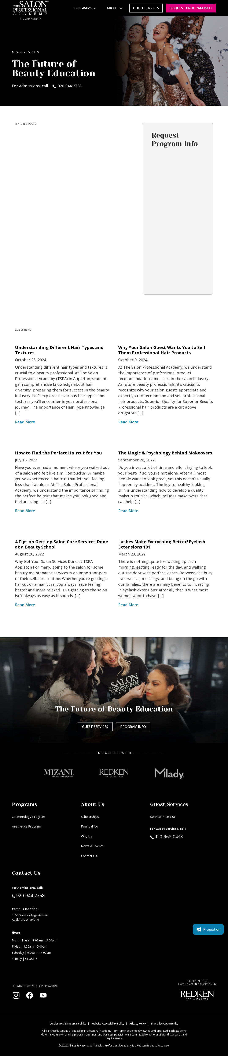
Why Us (86, 836)
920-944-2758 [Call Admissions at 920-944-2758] (28, 895)
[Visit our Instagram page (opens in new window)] (16, 995)
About (112, 8)
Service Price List (162, 816)
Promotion (208, 732)
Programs (82, 8)
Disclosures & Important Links (68, 1023)
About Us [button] (92, 804)
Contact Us (89, 856)
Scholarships (90, 816)
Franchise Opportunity (164, 1023)
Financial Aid (89, 826)
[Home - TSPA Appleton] (31, 8)
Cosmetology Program (28, 816)
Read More (25, 421)
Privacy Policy (138, 1023)
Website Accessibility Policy (108, 1023)
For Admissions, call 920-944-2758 (46, 85)
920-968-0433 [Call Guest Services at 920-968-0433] (166, 836)
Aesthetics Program (26, 826)
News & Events (92, 846)
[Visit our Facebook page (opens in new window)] (29, 995)
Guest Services (146, 8)
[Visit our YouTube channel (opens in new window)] (43, 995)
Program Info (133, 726)
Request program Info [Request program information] (191, 8)
